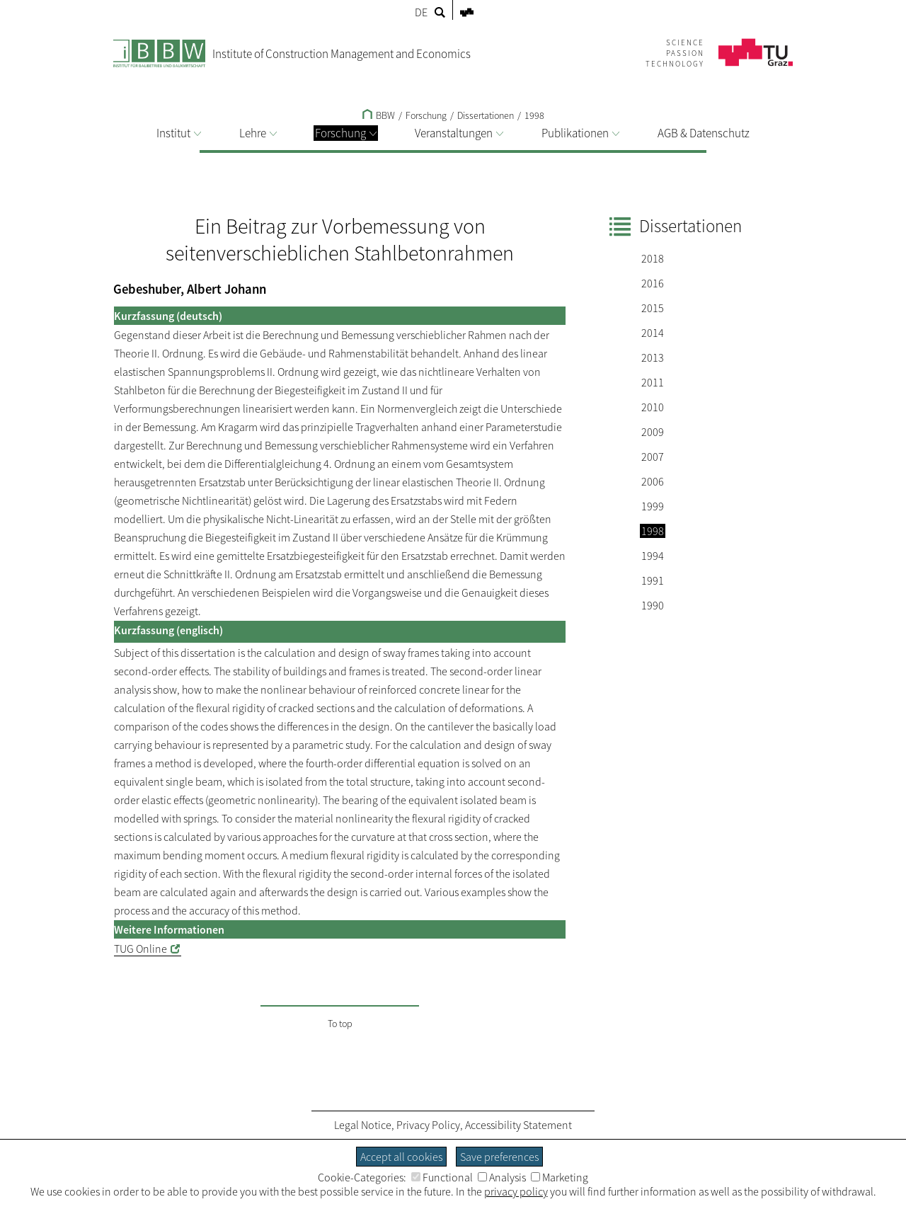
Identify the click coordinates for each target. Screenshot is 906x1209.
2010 (652, 407)
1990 (652, 605)
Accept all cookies (401, 1157)
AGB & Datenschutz (704, 133)
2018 (652, 258)
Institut (178, 133)
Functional (442, 1177)
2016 (652, 283)
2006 (652, 481)
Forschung (346, 133)
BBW (378, 115)
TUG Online (140, 948)
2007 (652, 456)
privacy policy (516, 1191)
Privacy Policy (428, 1125)
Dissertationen (485, 115)
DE (421, 12)
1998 (534, 115)
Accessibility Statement (518, 1125)
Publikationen (580, 133)
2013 (652, 357)
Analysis (502, 1177)
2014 (652, 333)
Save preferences (499, 1157)
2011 (652, 382)
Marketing (559, 1177)
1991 (652, 580)
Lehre (258, 133)
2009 (652, 432)
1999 (652, 506)
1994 (652, 556)
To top (340, 1023)
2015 (652, 308)
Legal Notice (362, 1125)
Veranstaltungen (459, 133)
